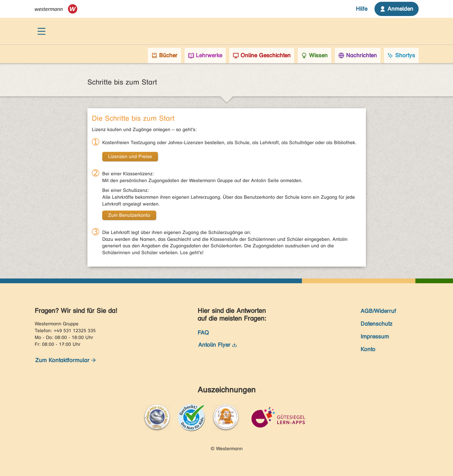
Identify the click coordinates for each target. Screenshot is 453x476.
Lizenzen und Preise (130, 156)
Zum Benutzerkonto (129, 215)
